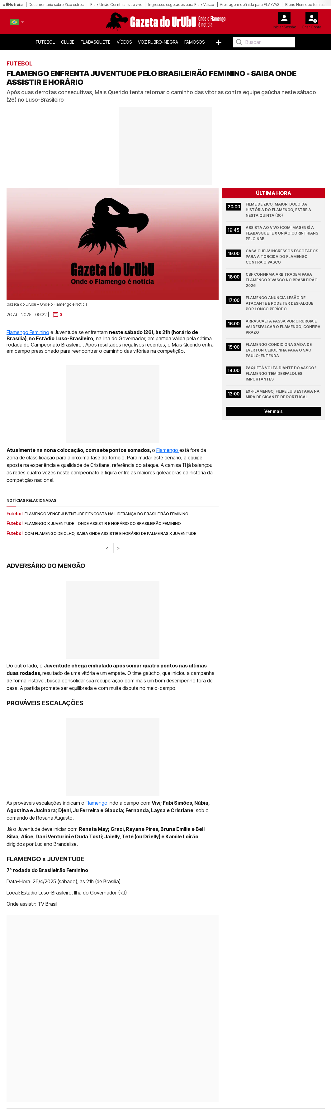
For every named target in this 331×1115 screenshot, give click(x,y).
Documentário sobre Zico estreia (56, 4)
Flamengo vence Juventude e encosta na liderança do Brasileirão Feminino (106, 513)
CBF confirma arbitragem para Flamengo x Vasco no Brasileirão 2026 (282, 280)
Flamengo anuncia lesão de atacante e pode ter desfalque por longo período (280, 303)
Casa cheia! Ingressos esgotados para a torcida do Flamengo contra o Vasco (282, 256)
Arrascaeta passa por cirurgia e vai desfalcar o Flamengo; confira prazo (283, 327)
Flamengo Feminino (28, 332)
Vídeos (124, 42)
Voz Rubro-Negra (158, 42)
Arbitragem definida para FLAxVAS (249, 4)
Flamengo (167, 450)
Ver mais (273, 411)
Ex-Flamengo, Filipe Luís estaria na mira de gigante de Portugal (283, 394)
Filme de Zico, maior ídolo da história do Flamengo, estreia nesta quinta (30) (279, 210)
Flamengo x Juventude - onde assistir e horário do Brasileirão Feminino (103, 523)
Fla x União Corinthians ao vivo (116, 4)
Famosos (194, 42)
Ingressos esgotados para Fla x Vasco (181, 4)
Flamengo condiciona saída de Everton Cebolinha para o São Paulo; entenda (279, 350)
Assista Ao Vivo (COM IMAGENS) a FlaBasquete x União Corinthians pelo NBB (282, 233)
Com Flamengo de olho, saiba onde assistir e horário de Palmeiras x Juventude (110, 533)
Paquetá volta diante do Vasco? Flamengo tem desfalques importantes (281, 373)
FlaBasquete (96, 42)
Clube (67, 42)
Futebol (45, 42)
